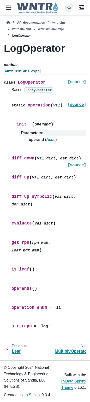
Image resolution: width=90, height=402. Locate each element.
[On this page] (81, 8)
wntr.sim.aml (21, 29)
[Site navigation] (8, 8)
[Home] (8, 22)
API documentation (31, 22)
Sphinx (35, 395)
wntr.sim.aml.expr (51, 29)
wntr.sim (58, 22)
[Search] (69, 8)
